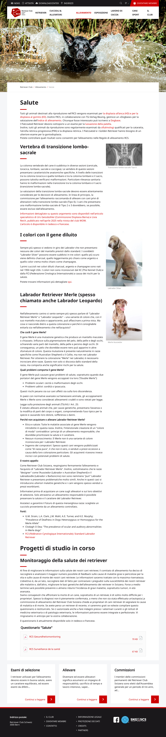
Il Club (50, 716)
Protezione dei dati (89, 721)
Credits (82, 725)
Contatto (51, 725)
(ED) (43, 116)
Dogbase (115, 120)
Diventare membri (56, 721)
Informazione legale (90, 716)
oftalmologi (107, 127)
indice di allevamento (49, 120)
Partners (83, 730)
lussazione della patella (98, 123)
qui (69, 281)
